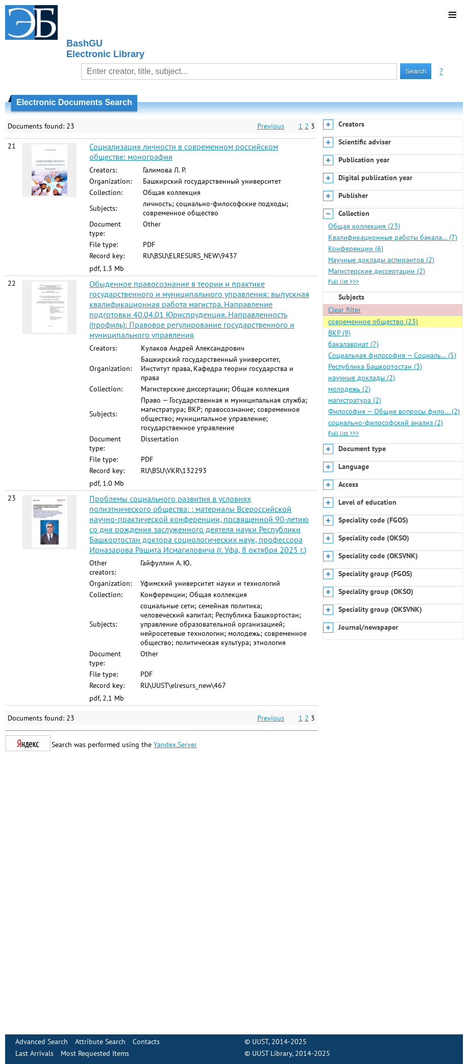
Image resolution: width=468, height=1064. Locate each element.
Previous (270, 126)
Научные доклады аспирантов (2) (381, 259)
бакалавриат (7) (353, 344)
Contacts (146, 1041)
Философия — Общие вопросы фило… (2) (394, 411)
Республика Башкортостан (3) (375, 366)
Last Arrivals (34, 1053)
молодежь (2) (349, 388)
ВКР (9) (339, 332)
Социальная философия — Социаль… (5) (392, 355)
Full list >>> (343, 281)
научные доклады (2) (361, 377)
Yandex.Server (175, 744)
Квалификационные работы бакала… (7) (392, 237)
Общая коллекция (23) (364, 226)
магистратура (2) (354, 400)
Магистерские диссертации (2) (376, 271)
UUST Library (272, 1053)
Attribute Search (100, 1041)
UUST (260, 1041)
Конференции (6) (355, 248)
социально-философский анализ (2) (385, 422)
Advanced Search (41, 1041)
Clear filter (344, 309)
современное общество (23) (373, 321)
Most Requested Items (95, 1053)
